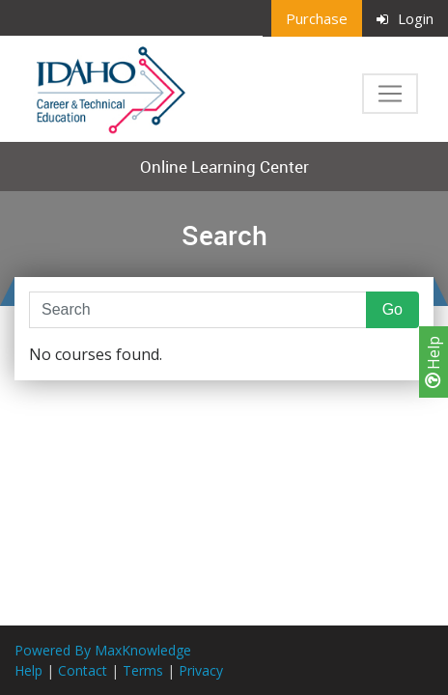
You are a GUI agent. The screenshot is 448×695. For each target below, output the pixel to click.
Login (405, 18)
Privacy (201, 670)
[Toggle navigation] (390, 93)
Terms (143, 670)
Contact (82, 670)
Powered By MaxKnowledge (102, 650)
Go (392, 309)
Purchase (317, 18)
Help (433, 362)
